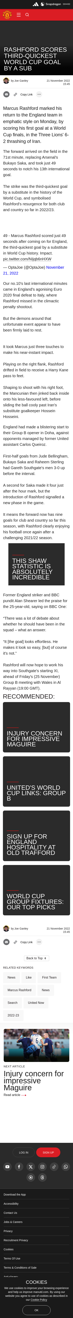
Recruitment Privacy (16, 1252)
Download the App (15, 1207)
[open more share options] (39, 94)
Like (29, 990)
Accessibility (11, 1216)
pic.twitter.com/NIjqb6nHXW (27, 259)
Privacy (8, 1243)
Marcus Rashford (19, 1002)
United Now (36, 1015)
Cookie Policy (39, 1299)
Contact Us (10, 1225)
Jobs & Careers (13, 1234)
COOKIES (36, 1282)
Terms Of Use (12, 1271)
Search (13, 1015)
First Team (49, 990)
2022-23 (13, 1028)
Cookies (9, 1262)
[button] (18, 15)
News (11, 990)
